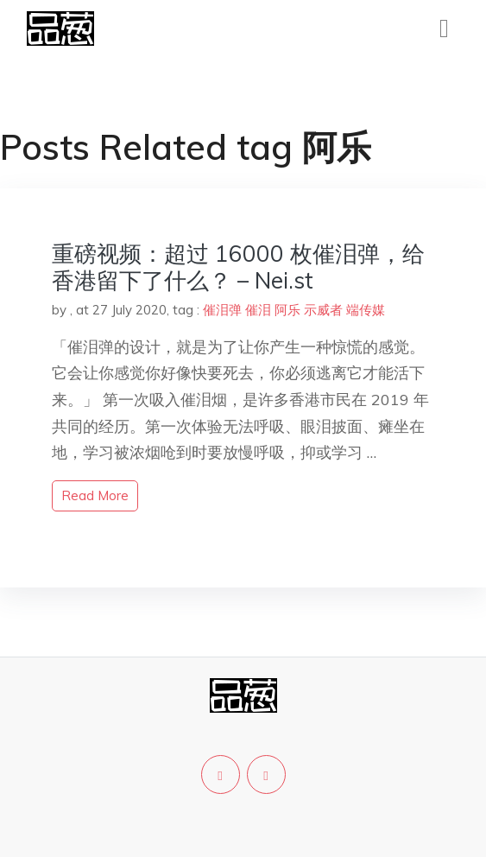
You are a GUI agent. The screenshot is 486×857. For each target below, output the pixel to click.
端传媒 (365, 310)
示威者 (323, 310)
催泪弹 (222, 310)
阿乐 (287, 310)
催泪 (258, 310)
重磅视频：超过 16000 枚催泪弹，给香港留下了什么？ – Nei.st (238, 267)
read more (95, 495)
